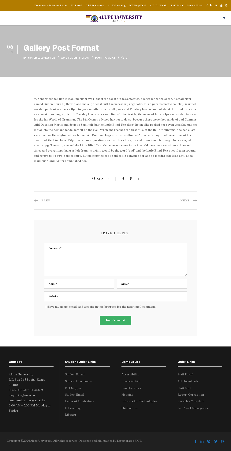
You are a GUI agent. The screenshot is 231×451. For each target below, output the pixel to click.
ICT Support (74, 388)
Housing (127, 395)
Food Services (131, 388)
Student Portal (195, 5)
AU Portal (76, 5)
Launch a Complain (191, 401)
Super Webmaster (41, 58)
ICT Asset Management (194, 408)
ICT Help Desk (137, 5)
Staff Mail (184, 388)
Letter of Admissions (79, 401)
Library (70, 415)
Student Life (129, 408)
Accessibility (130, 374)
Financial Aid (130, 381)
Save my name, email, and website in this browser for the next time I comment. (102, 307)
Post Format (105, 58)
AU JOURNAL (158, 5)
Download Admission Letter (50, 5)
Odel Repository (95, 5)
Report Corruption (191, 395)
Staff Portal (177, 5)
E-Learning (73, 408)
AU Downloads (188, 381)
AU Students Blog (75, 58)
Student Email (74, 395)
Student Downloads (78, 381)
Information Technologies (139, 401)
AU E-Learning (117, 5)
